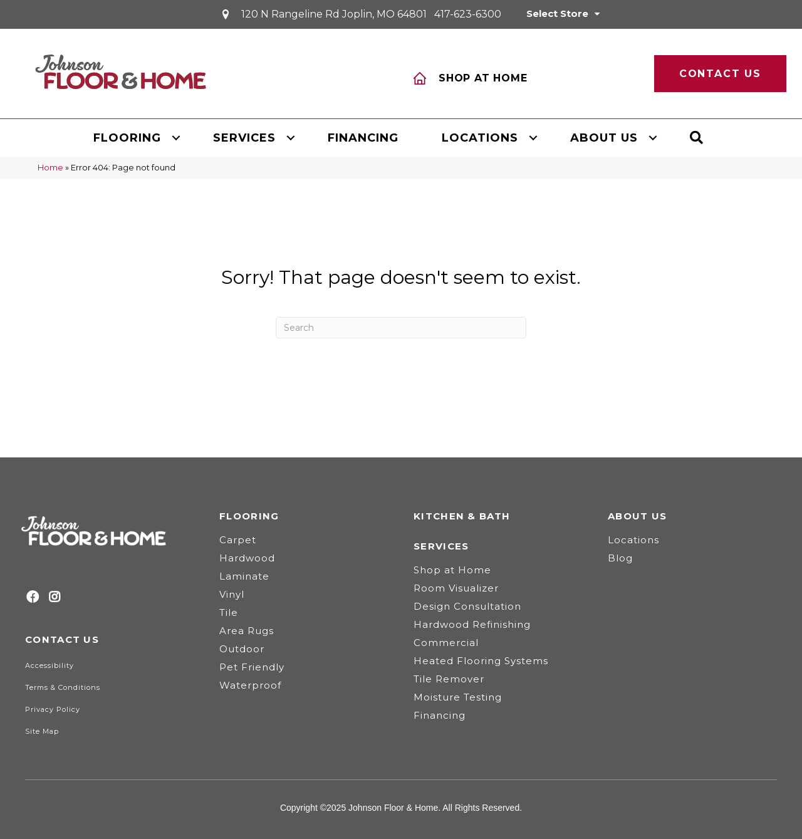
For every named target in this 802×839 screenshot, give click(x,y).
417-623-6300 (467, 14)
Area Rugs (246, 631)
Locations (480, 138)
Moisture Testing (458, 697)
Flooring (127, 138)
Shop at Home (452, 570)
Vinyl (231, 594)
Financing (363, 138)
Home (50, 167)
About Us (604, 138)
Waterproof (250, 685)
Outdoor (241, 649)
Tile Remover (449, 679)
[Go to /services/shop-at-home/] (510, 73)
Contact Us (62, 639)
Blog (620, 558)
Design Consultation (467, 606)
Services (244, 138)
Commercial (446, 643)
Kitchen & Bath (462, 516)
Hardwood (247, 558)
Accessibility (49, 665)
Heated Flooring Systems (481, 661)
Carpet (237, 540)
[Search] (401, 327)
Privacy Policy (52, 709)
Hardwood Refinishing (472, 624)
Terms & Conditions (62, 687)
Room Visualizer (456, 588)
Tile (228, 612)
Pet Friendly (251, 667)
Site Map (42, 731)
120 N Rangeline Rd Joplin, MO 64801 (334, 14)
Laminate (244, 576)
